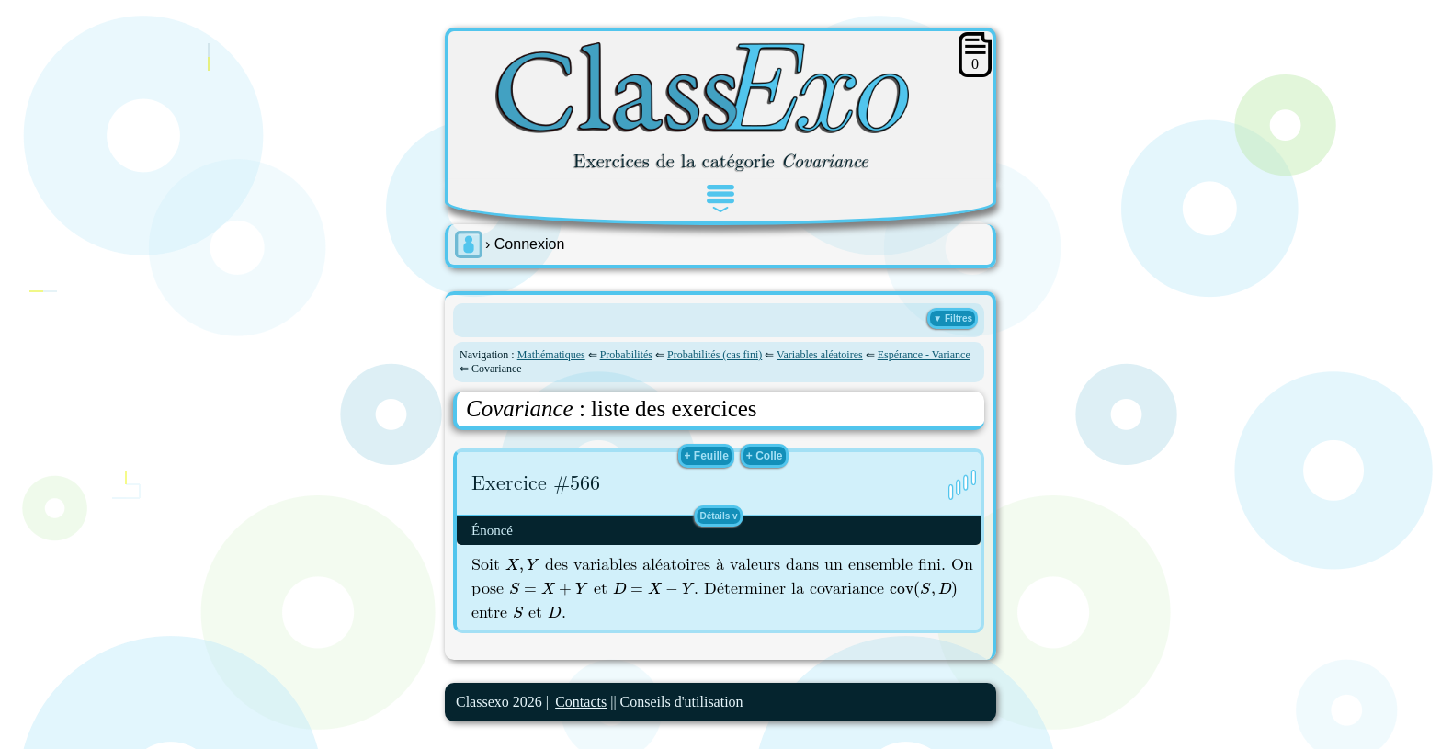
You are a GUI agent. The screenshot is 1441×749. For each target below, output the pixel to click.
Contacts (581, 701)
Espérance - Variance (924, 354)
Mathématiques (551, 354)
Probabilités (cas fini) (714, 354)
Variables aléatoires (820, 354)
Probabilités (626, 354)
